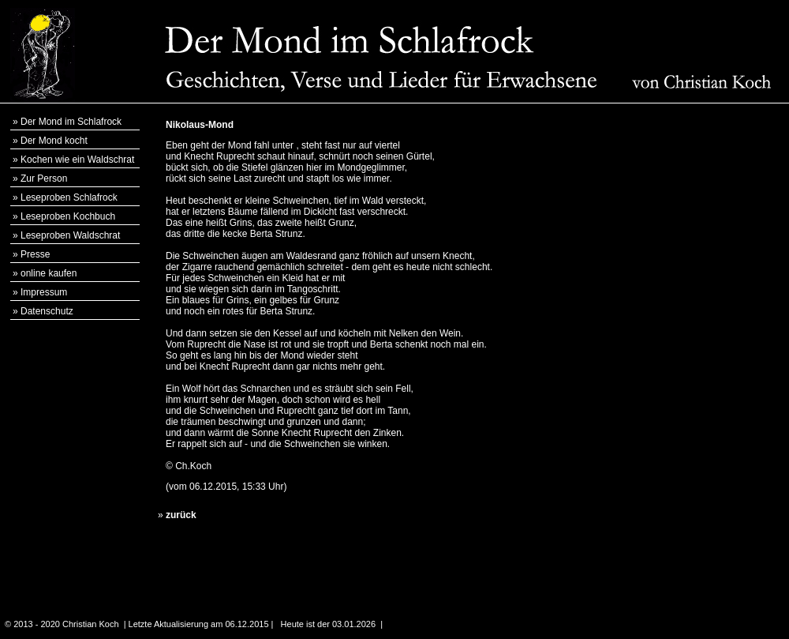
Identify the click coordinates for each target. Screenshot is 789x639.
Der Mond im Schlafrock (71, 121)
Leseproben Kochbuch (68, 216)
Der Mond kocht (54, 140)
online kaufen (49, 273)
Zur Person (44, 178)
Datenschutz (47, 311)
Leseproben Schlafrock (69, 197)
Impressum (44, 292)
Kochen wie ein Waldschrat (77, 159)
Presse (35, 254)
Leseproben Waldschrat (70, 235)
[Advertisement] (710, 348)
